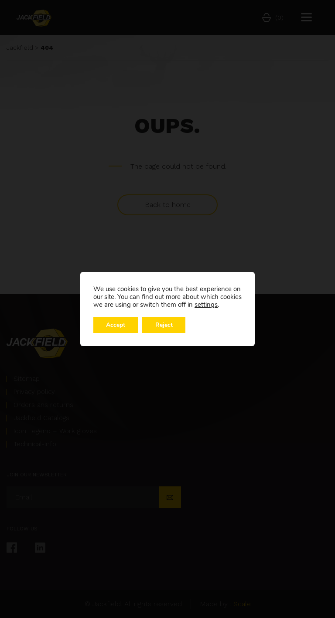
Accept (116, 325)
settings (206, 305)
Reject (165, 325)
